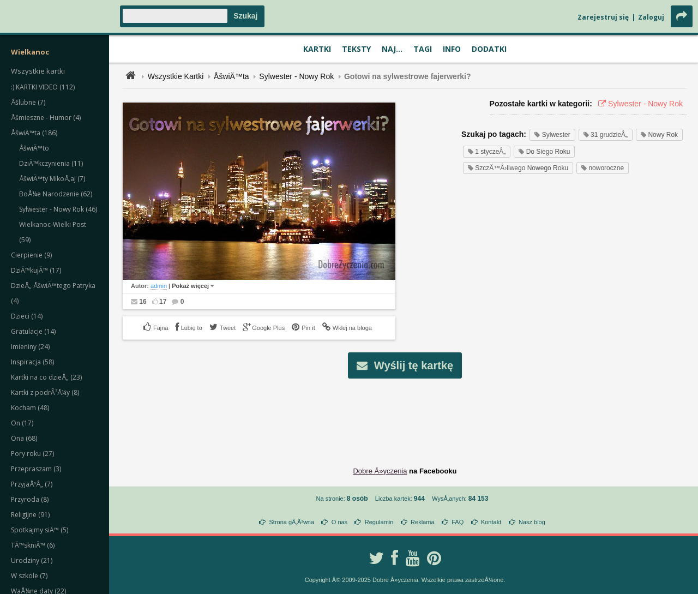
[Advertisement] (405, 414)
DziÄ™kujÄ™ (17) (36, 270)
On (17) (22, 423)
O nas (339, 522)
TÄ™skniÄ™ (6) (33, 545)
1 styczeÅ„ (487, 151)
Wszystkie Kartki (176, 76)
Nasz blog (532, 522)
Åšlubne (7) (28, 102)
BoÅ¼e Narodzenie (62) (55, 194)
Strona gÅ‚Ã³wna (292, 522)
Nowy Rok (659, 135)
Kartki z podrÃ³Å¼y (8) (45, 392)
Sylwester (552, 135)
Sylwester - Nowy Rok (296, 76)
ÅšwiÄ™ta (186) (34, 132)
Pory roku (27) (32, 453)
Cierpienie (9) (31, 255)
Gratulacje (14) (33, 331)
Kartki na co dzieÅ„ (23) (46, 377)
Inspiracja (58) (32, 362)
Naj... (392, 49)
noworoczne (602, 168)
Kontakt (491, 522)
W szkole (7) (29, 575)
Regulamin (379, 522)
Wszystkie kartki (38, 71)
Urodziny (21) (31, 560)
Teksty (356, 49)
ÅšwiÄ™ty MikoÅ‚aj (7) (52, 178)
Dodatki (489, 49)
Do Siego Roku (544, 151)
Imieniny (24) (30, 346)
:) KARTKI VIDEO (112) (43, 87)
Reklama (422, 522)
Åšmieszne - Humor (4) (46, 117)
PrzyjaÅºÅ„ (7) (31, 484)
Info (452, 49)
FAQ (458, 522)
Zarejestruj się (603, 17)
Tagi (422, 49)
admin (159, 286)
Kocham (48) (30, 407)
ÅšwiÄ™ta (231, 76)
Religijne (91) (30, 514)
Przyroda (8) (30, 499)
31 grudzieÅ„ (605, 135)
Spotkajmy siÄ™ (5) (39, 530)
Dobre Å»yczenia (380, 471)
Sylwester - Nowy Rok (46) (58, 209)
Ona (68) (24, 438)
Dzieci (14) (27, 316)
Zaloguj (651, 17)
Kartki (317, 49)
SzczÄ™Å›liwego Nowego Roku (518, 168)
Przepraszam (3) (36, 468)
